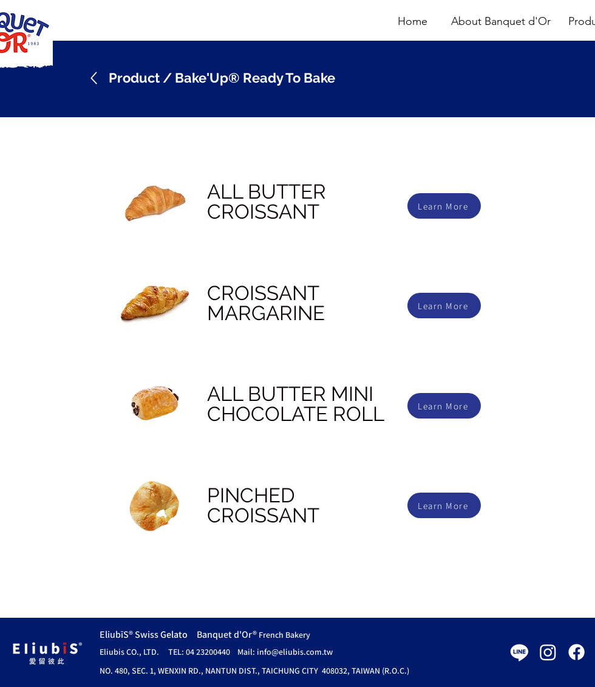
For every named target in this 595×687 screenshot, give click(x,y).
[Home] (412, 22)
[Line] (519, 652)
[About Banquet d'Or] (500, 22)
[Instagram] (548, 652)
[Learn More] (444, 206)
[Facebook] (576, 652)
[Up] (94, 78)
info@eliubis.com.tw (295, 651)
